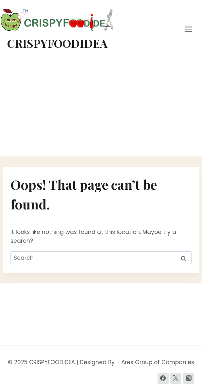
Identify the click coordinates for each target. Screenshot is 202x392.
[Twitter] (175, 378)
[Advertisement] (101, 107)
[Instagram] (188, 378)
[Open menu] (192, 29)
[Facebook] (163, 378)
